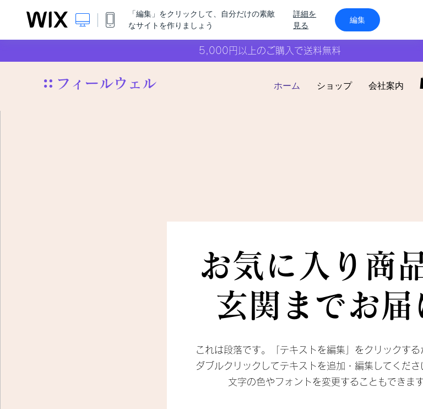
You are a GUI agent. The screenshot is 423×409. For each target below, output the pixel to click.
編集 (357, 20)
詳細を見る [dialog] (304, 19)
